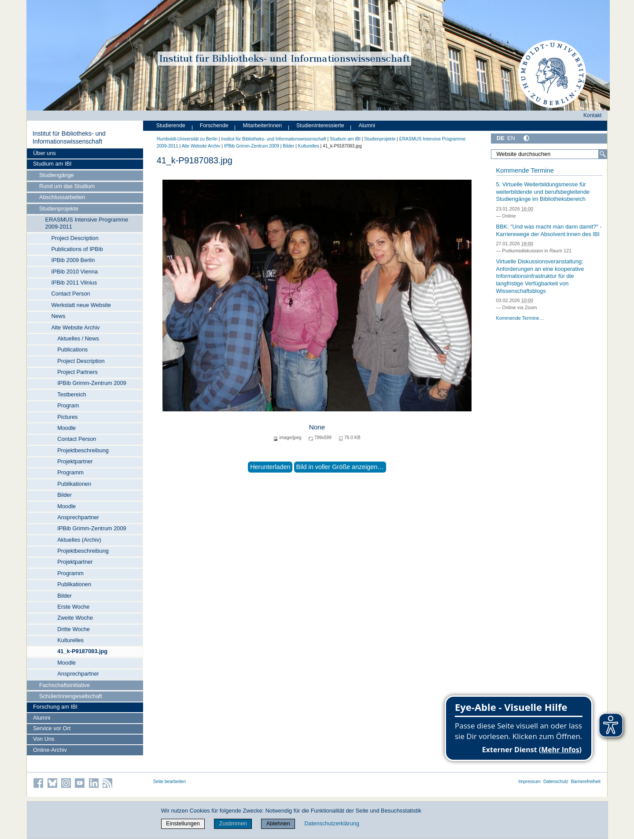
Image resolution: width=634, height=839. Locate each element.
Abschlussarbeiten (62, 197)
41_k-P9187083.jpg (82, 651)
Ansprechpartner (78, 517)
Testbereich (71, 394)
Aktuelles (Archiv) (79, 539)
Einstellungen (183, 823)
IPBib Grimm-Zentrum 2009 (91, 383)
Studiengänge (56, 175)
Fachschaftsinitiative (64, 685)
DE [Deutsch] (501, 138)
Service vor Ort (51, 728)
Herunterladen (270, 466)
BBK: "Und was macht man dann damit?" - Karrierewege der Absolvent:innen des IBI (548, 230)
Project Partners (77, 372)
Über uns (44, 153)
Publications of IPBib (77, 249)
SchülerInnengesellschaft (70, 696)
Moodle (66, 428)
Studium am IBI (52, 163)
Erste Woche (73, 606)
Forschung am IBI (55, 706)
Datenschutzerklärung (331, 823)
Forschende (214, 125)
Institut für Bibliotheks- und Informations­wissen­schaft (69, 137)
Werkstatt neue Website (81, 305)
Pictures (67, 417)
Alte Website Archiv (75, 327)
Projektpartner (74, 461)
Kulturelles (70, 640)
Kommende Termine (524, 170)
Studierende (170, 125)
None (317, 427)
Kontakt (592, 115)
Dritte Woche (73, 629)
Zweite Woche (75, 617)
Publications (72, 349)
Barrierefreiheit (586, 781)
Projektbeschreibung (83, 450)
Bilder (64, 495)
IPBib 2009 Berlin (73, 260)
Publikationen (74, 483)
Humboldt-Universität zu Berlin (187, 139)
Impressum (529, 781)
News (58, 316)
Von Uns (43, 739)
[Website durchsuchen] (549, 154)
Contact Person (70, 293)
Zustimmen (233, 823)
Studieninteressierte (320, 125)
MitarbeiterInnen (262, 125)
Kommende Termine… (520, 318)
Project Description (74, 238)
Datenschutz (555, 781)
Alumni (41, 717)
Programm (70, 472)
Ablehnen (278, 823)
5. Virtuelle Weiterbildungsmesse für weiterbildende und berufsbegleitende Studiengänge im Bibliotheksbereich (543, 191)
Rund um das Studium (67, 186)
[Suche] (602, 154)
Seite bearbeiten (169, 781)
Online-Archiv (50, 750)
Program (68, 405)
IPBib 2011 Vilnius (74, 282)
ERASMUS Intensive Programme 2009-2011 (86, 223)
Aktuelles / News (78, 338)
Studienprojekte (58, 208)
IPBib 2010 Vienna (74, 271)
